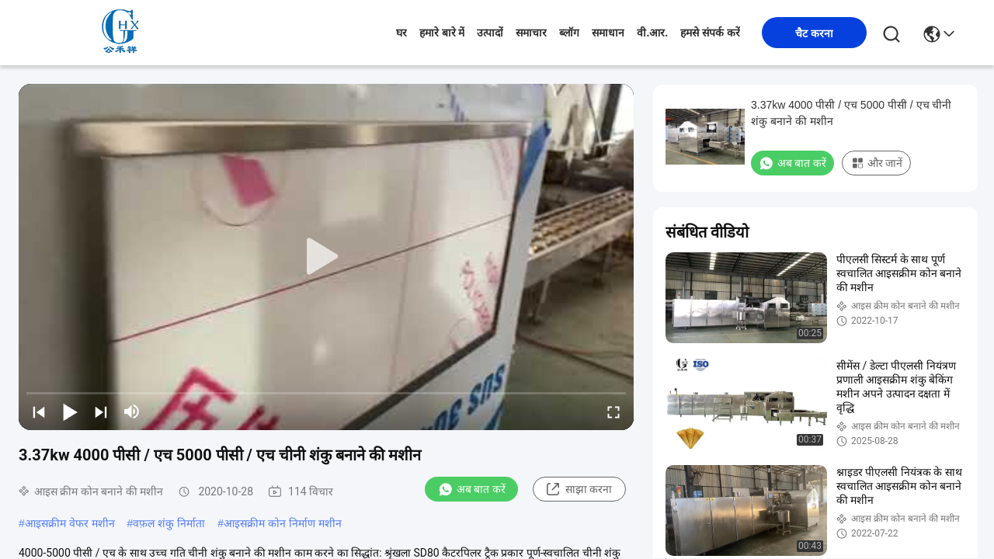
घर (401, 32)
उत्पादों (490, 32)
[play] (326, 257)
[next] (100, 411)
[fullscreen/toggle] (613, 411)
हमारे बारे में (442, 32)
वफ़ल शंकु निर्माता (169, 523)
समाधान (608, 32)
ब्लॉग (569, 32)
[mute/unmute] (132, 411)
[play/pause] (69, 411)
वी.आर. (652, 32)
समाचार (531, 32)
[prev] (38, 411)
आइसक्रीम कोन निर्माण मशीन (283, 523)
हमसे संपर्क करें (710, 32)
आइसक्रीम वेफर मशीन (70, 523)
